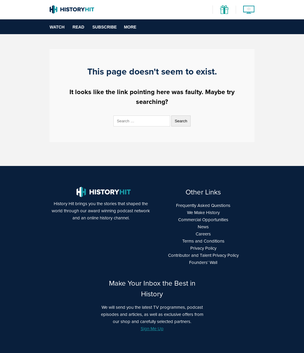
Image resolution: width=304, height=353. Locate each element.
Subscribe (104, 27)
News (203, 227)
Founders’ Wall (203, 262)
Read (78, 27)
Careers (203, 234)
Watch (57, 27)
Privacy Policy (203, 248)
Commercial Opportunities (203, 219)
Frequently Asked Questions (203, 205)
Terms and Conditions (203, 241)
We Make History (203, 212)
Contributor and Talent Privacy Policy (203, 255)
